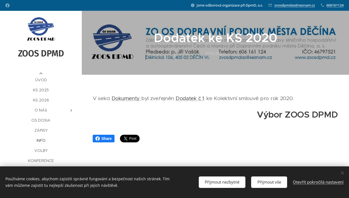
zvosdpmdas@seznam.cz (294, 5)
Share (103, 138)
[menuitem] (41, 80)
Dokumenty (126, 98)
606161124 (335, 5)
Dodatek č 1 (190, 98)
